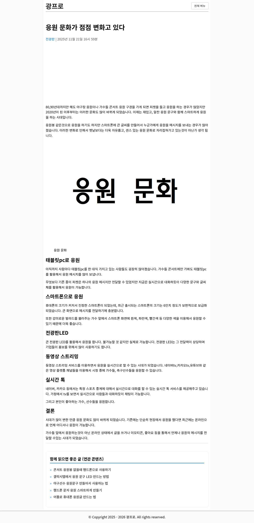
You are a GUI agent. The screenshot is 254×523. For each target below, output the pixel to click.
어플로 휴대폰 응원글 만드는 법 (74, 496)
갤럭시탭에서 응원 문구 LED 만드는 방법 (81, 476)
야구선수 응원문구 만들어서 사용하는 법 (80, 483)
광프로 (55, 6)
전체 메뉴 (200, 5)
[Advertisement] (127, 73)
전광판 (51, 39)
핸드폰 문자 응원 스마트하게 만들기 (77, 490)
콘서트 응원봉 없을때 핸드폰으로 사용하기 (82, 469)
